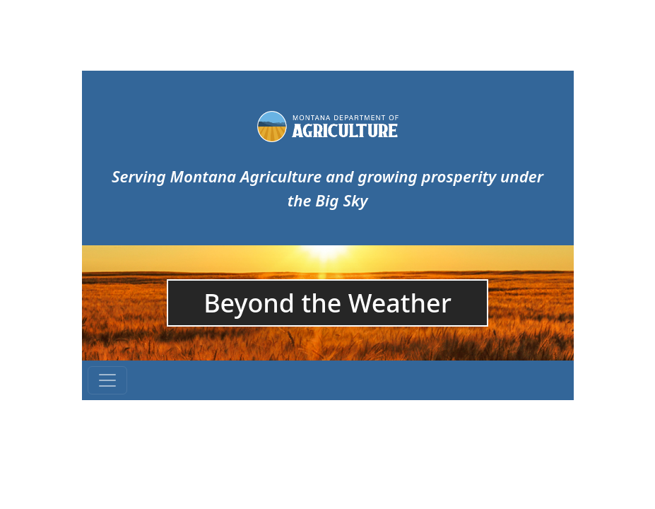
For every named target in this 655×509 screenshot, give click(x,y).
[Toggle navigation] (107, 380)
